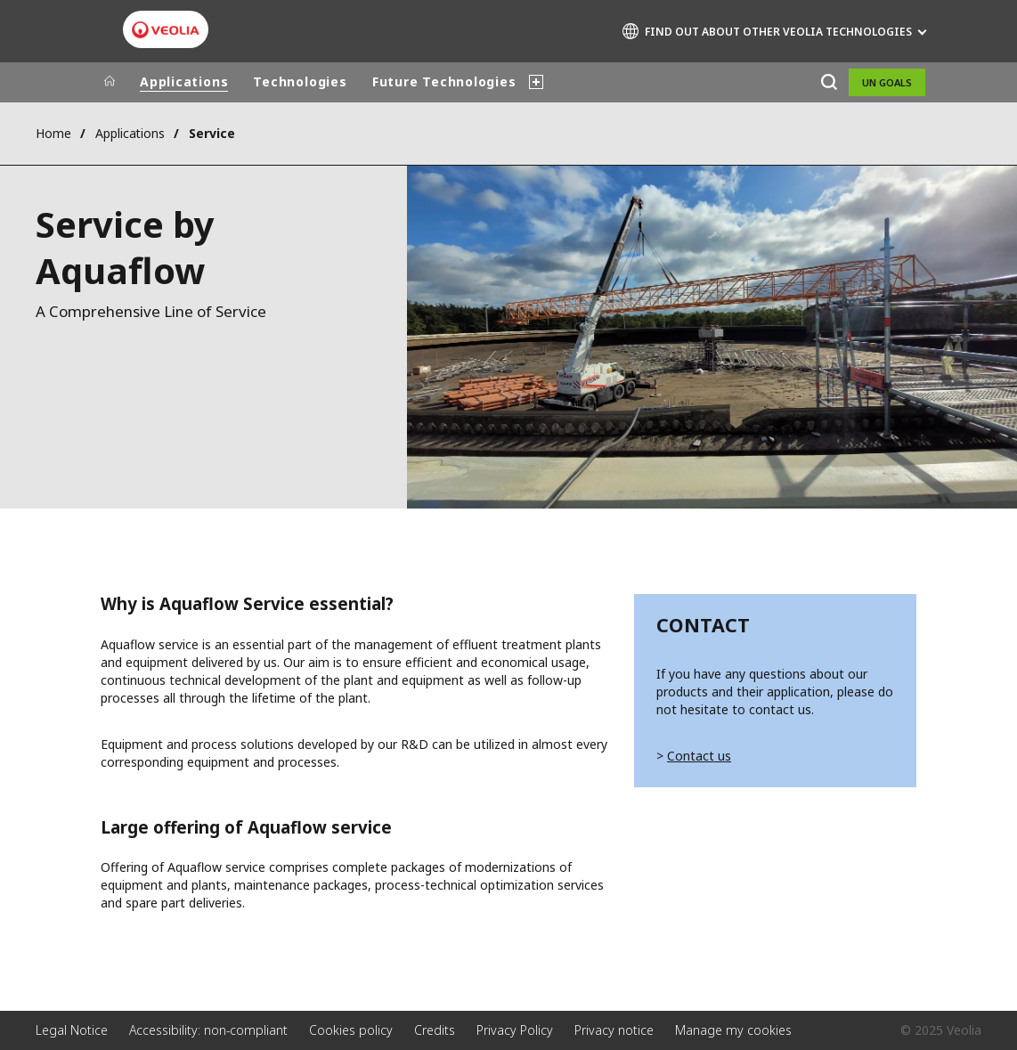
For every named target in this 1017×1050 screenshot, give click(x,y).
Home (53, 133)
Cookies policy (351, 1030)
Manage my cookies (733, 1030)
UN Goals (887, 82)
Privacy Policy (514, 1030)
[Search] (828, 82)
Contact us (699, 755)
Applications (184, 81)
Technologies (299, 81)
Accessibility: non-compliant (208, 1030)
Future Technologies (444, 81)
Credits (434, 1030)
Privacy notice (614, 1030)
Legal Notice (72, 1030)
